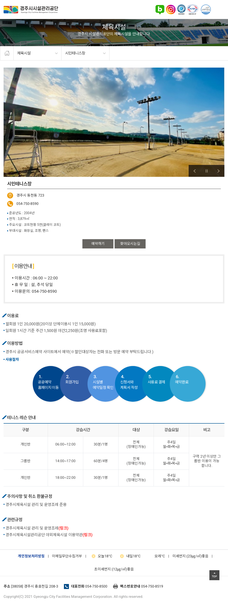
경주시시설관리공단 (31, 10)
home (6, 53)
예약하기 (98, 244)
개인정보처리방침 (31, 556)
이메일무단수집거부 (67, 556)
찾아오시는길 (130, 244)
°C (155, 556)
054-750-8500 (96, 586)
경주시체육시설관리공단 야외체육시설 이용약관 (49, 535)
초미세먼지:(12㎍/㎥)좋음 (114, 569)
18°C (100, 556)
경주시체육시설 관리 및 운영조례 (36, 528)
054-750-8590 (27, 204)
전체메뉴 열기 (218, 9)
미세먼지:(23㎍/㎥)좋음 (190, 556)
